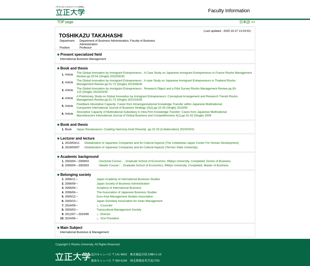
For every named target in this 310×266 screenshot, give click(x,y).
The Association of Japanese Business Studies (127, 192)
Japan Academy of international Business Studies (128, 179)
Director (105, 214)
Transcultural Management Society (119, 209)
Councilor (106, 205)
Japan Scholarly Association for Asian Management (130, 201)
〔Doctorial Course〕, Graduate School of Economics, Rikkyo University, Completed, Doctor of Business (164, 161)
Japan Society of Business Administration (123, 183)
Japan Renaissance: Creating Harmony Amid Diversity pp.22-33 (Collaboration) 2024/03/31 (135, 129)
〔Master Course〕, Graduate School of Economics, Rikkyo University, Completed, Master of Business (162, 165)
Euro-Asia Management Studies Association (125, 196)
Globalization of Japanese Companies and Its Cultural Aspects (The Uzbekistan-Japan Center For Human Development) (161, 142)
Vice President (109, 218)
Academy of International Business (119, 187)
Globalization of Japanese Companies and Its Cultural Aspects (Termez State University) (141, 147)
